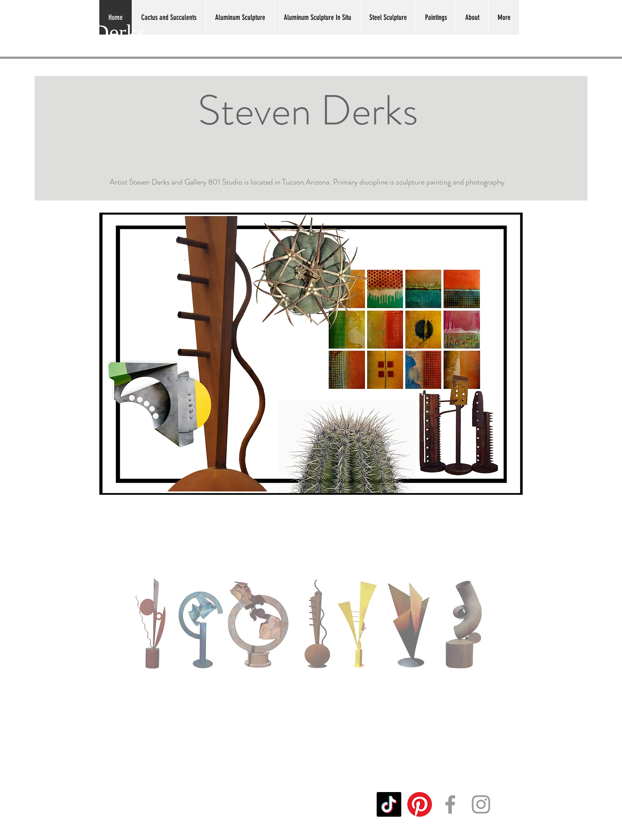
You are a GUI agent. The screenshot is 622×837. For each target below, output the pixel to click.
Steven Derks (87, 32)
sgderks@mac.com (162, 804)
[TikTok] (389, 804)
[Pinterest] (419, 804)
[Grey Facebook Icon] (450, 804)
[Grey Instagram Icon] (481, 804)
